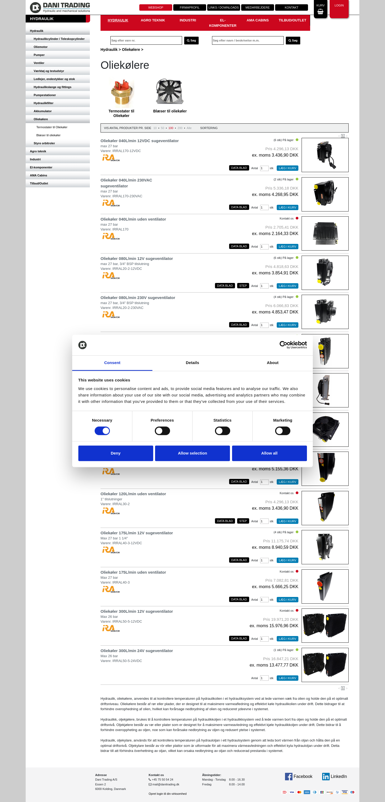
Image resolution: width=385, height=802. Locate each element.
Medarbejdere (257, 7)
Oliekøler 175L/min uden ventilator (133, 572)
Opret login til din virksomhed (168, 793)
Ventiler (39, 63)
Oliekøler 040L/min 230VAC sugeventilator (126, 183)
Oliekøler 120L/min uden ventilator (133, 493)
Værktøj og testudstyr (49, 71)
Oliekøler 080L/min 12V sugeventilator (137, 258)
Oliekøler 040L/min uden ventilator (133, 219)
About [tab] (273, 362)
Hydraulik (36, 30)
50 (162, 128)
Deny (116, 453)
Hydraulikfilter (43, 103)
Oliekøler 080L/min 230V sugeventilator (138, 297)
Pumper (39, 54)
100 (170, 128)
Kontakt (291, 7)
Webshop (155, 7)
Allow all (269, 453)
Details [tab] (192, 362)
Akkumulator (43, 111)
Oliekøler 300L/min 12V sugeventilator (137, 611)
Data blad (239, 167)
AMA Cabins (38, 175)
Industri (35, 159)
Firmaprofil (190, 7)
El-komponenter (41, 167)
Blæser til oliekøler (48, 135)
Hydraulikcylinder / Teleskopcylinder (59, 38)
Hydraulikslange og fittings (52, 87)
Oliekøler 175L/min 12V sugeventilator (137, 533)
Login (339, 8)
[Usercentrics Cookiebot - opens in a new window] (283, 345)
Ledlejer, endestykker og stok (54, 79)
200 (180, 128)
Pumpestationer (45, 95)
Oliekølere (41, 119)
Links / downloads (224, 7)
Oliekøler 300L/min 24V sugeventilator (137, 650)
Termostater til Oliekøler (51, 127)
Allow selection (192, 453)
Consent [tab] (112, 362)
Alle (189, 128)
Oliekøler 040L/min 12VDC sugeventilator (140, 140)
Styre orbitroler (44, 143)
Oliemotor (41, 46)
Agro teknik (38, 151)
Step (243, 285)
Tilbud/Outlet (39, 183)
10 (155, 128)
